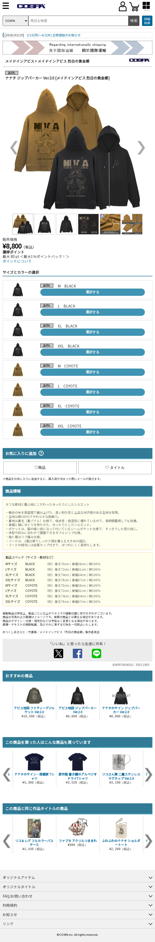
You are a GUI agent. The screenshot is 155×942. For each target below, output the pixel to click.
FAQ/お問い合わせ (18, 896)
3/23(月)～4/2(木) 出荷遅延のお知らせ (54, 35)
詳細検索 (147, 21)
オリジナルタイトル (19, 886)
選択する (92, 292)
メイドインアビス (19, 61)
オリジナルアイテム (19, 877)
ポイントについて (17, 261)
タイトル (115, 467)
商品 (40, 467)
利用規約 (10, 905)
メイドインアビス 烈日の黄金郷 (63, 61)
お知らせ (10, 914)
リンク (8, 923)
